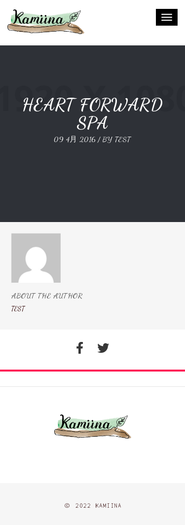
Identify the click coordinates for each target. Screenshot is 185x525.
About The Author (46, 295)
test (122, 139)
